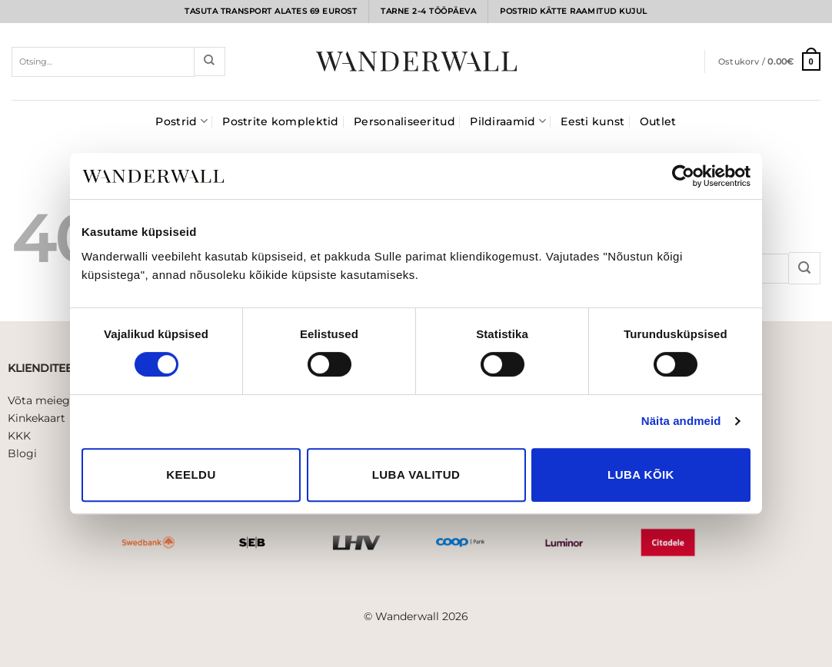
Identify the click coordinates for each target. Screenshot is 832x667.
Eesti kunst (592, 121)
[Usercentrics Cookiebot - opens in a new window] (683, 175)
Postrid (181, 121)
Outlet (658, 121)
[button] (769, 61)
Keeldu (190, 474)
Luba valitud (416, 474)
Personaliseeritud (404, 121)
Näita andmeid (681, 420)
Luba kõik (640, 474)
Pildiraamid (508, 121)
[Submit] (210, 61)
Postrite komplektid (280, 121)
